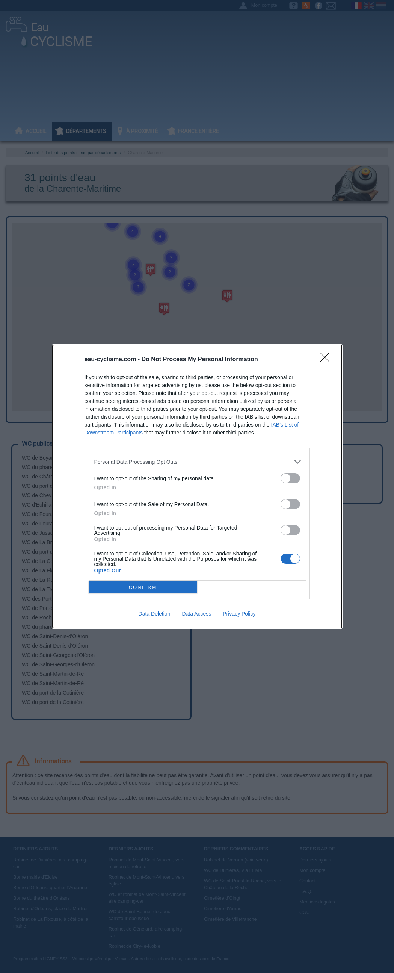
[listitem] (197, 462)
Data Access (196, 614)
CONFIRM (143, 587)
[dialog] (197, 486)
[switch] (290, 478)
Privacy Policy (239, 614)
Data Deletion (155, 614)
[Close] (327, 360)
